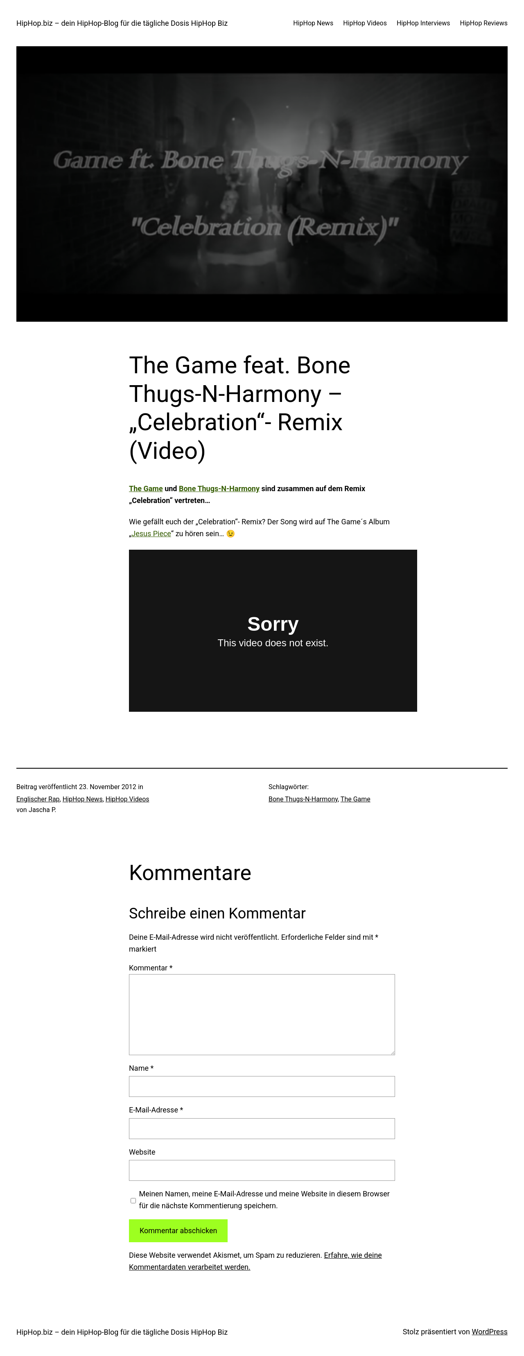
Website (142, 1152)
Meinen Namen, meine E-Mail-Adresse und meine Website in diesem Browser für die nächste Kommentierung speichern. (264, 1199)
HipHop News (83, 799)
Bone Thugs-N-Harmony (219, 488)
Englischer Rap (38, 799)
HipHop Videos (127, 799)
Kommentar (150, 967)
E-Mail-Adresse (156, 1110)
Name (141, 1068)
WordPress (490, 1331)
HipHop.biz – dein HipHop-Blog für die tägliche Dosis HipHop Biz (122, 23)
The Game (146, 488)
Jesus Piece (151, 533)
